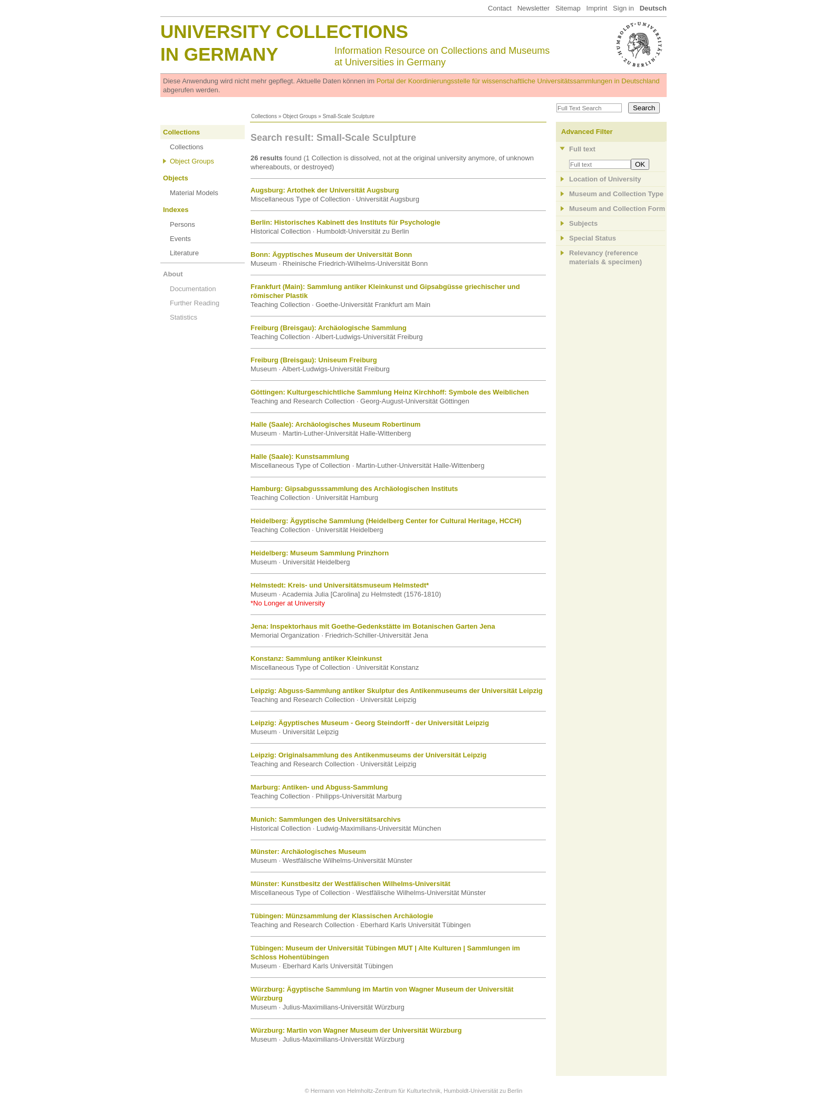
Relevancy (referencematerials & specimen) (605, 257)
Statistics (183, 317)
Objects (175, 178)
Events (180, 239)
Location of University (605, 179)
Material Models (194, 193)
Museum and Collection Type (616, 194)
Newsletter (533, 8)
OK (640, 164)
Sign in (623, 8)
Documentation (193, 289)
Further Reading (194, 303)
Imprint (597, 8)
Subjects (583, 223)
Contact (500, 8)
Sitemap (568, 8)
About (173, 274)
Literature (184, 253)
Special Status (592, 238)
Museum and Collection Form (617, 209)
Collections (264, 116)
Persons (182, 224)
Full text (582, 149)
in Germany (219, 54)
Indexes (175, 210)
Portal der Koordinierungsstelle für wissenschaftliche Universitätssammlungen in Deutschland (518, 81)
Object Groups (299, 116)
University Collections (284, 31)
